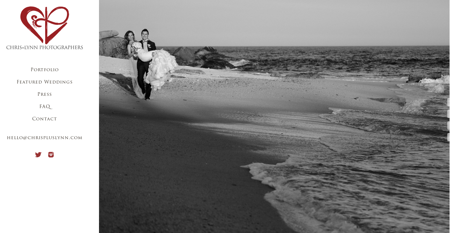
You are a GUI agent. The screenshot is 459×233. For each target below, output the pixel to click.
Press (44, 94)
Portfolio (45, 70)
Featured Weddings (45, 82)
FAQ (44, 107)
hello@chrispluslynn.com (44, 138)
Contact (44, 119)
